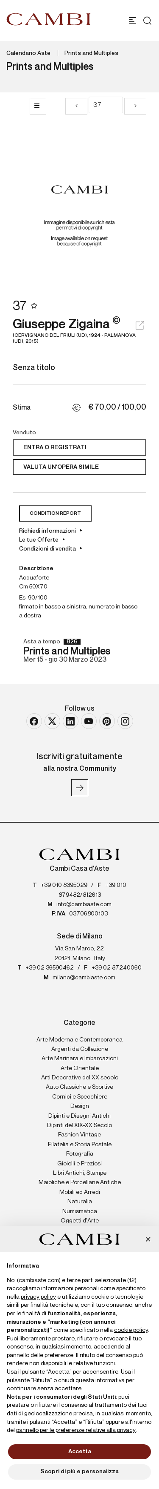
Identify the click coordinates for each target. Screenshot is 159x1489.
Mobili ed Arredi (79, 1192)
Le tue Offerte (39, 540)
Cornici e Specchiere (79, 1097)
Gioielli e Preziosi (79, 1164)
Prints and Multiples (91, 53)
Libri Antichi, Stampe (79, 1173)
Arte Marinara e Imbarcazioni (80, 1059)
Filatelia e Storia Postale (80, 1145)
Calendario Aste (28, 53)
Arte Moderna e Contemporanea (79, 1040)
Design (79, 1106)
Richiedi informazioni (47, 531)
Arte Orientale (80, 1068)
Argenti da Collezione (79, 1049)
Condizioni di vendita (47, 549)
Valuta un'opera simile (61, 467)
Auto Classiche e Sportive (79, 1087)
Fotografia (79, 1154)
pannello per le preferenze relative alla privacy (76, 1430)
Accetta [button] (79, 1452)
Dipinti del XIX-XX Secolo (79, 1125)
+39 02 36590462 (49, 968)
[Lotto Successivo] (135, 106)
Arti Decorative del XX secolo (79, 1078)
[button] (148, 1240)
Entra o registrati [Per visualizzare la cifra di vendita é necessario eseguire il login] (54, 447)
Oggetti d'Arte (80, 1221)
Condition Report (55, 513)
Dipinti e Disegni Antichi (79, 1116)
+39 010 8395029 (64, 885)
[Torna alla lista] (38, 106)
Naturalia (79, 1202)
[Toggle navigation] (132, 20)
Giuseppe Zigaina (79, 331)
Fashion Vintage (79, 1135)
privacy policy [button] (38, 1297)
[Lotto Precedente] (76, 106)
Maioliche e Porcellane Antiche (80, 1182)
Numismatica (79, 1211)
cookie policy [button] (131, 1330)
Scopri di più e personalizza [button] (79, 1472)
